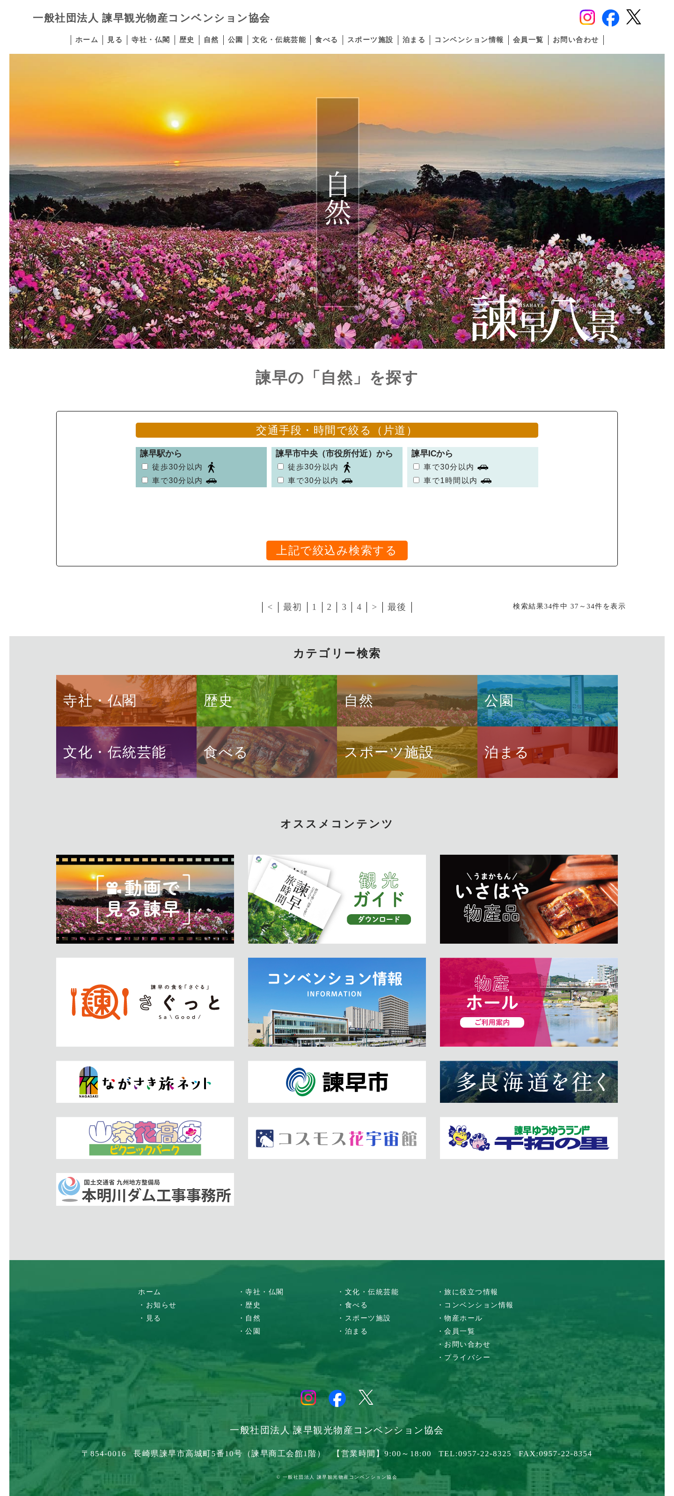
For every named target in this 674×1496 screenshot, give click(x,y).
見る (115, 40)
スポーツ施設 (370, 40)
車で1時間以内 (450, 480)
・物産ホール (460, 1318)
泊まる (414, 40)
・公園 (249, 1331)
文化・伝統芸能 (279, 40)
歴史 (187, 40)
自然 (211, 40)
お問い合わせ (576, 40)
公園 (235, 40)
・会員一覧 (456, 1331)
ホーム (87, 40)
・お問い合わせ (464, 1344)
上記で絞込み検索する (336, 550)
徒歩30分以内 (177, 467)
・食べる (352, 1305)
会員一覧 (528, 40)
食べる (326, 40)
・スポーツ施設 (364, 1318)
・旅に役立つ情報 (467, 1292)
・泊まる (352, 1331)
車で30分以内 (177, 480)
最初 (292, 607)
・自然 (249, 1318)
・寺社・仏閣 (261, 1292)
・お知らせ (157, 1305)
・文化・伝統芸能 (368, 1292)
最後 (397, 607)
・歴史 (249, 1305)
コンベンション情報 (469, 40)
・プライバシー (464, 1357)
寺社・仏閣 (151, 40)
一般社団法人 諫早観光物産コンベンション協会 (152, 18)
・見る (149, 1318)
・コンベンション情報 (475, 1305)
